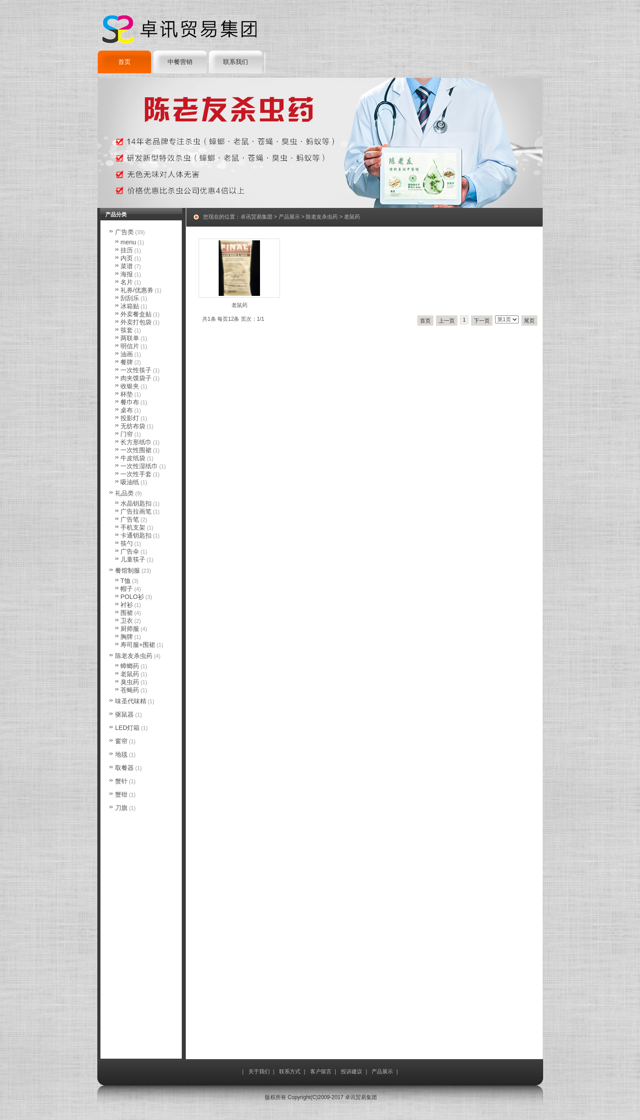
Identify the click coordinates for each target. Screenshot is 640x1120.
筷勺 (126, 543)
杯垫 (126, 394)
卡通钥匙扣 (136, 535)
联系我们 (235, 61)
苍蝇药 (129, 690)
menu (128, 242)
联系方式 (289, 1071)
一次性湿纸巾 (139, 466)
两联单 (129, 338)
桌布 (126, 410)
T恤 (125, 580)
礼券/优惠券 (136, 290)
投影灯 (129, 418)
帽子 (126, 588)
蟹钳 (121, 794)
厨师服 (129, 628)
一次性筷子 (136, 370)
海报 (126, 274)
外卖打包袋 (136, 322)
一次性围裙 (136, 450)
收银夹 (129, 386)
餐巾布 (129, 402)
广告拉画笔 (136, 511)
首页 (124, 61)
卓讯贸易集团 (256, 217)
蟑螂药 (129, 666)
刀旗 (121, 807)
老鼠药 (352, 217)
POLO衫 (132, 596)
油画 (126, 354)
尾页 (529, 321)
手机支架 (132, 527)
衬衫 (126, 604)
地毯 (121, 754)
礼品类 (124, 493)
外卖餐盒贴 (136, 314)
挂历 (126, 250)
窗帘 (121, 741)
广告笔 (129, 519)
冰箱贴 (129, 306)
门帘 (126, 434)
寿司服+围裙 (137, 644)
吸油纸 (129, 482)
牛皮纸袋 (132, 458)
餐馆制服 (127, 570)
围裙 (126, 612)
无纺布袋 (132, 426)
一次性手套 (136, 474)
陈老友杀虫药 (322, 217)
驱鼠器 (124, 714)
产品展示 (289, 217)
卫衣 (126, 620)
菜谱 (126, 266)
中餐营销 (180, 61)
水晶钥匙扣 (136, 503)
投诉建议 (351, 1071)
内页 (126, 258)
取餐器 (124, 767)
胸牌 (126, 636)
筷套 (126, 330)
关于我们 (259, 1071)
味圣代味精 (130, 701)
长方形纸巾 (136, 442)
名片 (126, 282)
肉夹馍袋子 (136, 378)
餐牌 (126, 362)
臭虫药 (129, 682)
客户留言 (321, 1071)
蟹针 (121, 781)
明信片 (129, 346)
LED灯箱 (127, 727)
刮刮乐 (129, 298)
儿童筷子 (132, 559)
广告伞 (129, 551)
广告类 (124, 231)
